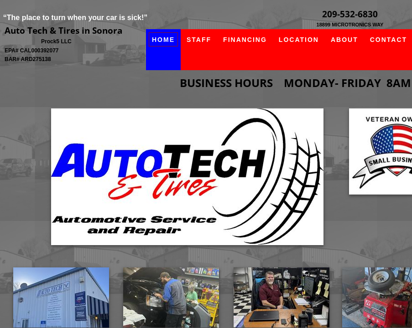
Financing (245, 39)
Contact (388, 39)
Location (299, 39)
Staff (199, 39)
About (344, 39)
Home (163, 39)
